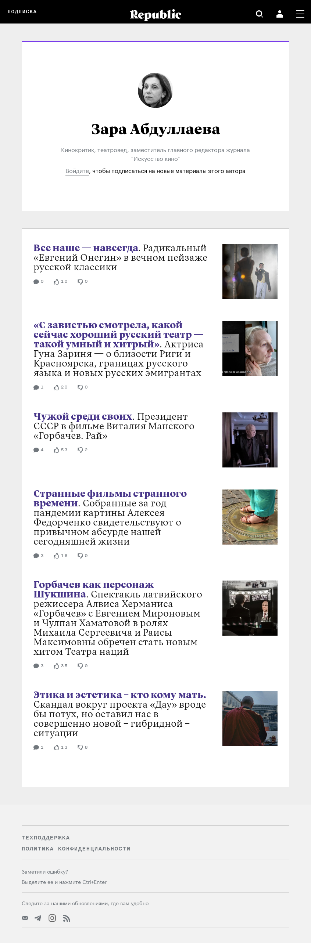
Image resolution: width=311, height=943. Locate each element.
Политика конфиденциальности (76, 848)
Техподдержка (45, 837)
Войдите (77, 169)
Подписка (22, 11)
